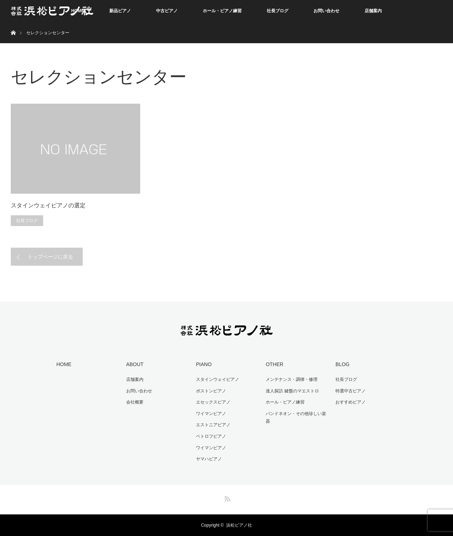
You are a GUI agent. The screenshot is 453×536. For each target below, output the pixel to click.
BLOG (342, 364)
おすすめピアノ (350, 402)
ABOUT (134, 364)
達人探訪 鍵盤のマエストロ (292, 390)
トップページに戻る (50, 257)
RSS (226, 497)
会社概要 (134, 402)
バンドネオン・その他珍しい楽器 (296, 417)
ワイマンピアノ (211, 413)
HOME (64, 364)
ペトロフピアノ (211, 436)
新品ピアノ (120, 10)
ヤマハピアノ (209, 458)
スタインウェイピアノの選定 (48, 205)
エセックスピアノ (213, 402)
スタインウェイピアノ (217, 379)
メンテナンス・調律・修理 (291, 379)
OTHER (274, 364)
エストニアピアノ (213, 424)
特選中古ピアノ (350, 390)
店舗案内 (373, 10)
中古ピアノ (167, 10)
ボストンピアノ (211, 390)
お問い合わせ (326, 10)
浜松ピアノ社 (239, 525)
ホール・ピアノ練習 (222, 10)
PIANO (204, 364)
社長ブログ (277, 10)
